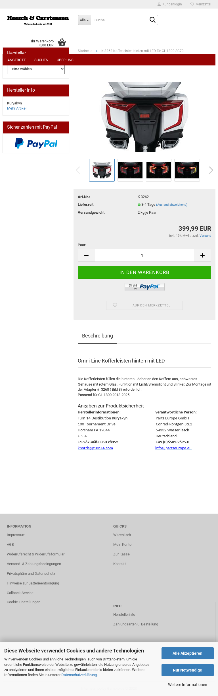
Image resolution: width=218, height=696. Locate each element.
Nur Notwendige (187, 670)
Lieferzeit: (86, 204)
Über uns (65, 60)
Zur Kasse (121, 554)
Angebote (16, 60)
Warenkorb (122, 535)
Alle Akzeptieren (187, 653)
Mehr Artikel (16, 108)
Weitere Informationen (187, 684)
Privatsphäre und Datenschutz (31, 573)
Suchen (41, 60)
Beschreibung (97, 336)
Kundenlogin (170, 4)
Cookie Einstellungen (23, 602)
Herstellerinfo (124, 614)
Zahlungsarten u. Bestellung (135, 624)
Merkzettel (200, 4)
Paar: (82, 245)
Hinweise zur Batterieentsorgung (33, 583)
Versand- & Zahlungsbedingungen (34, 564)
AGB (10, 544)
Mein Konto (122, 544)
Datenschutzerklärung (79, 675)
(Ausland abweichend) (171, 205)
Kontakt (119, 564)
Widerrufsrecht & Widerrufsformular (35, 554)
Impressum (16, 535)
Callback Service (20, 593)
